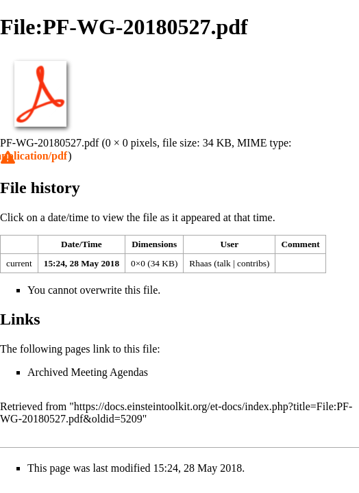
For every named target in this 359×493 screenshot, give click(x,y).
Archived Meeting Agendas (87, 372)
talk (224, 263)
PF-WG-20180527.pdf (49, 143)
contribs (252, 263)
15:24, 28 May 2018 (81, 263)
